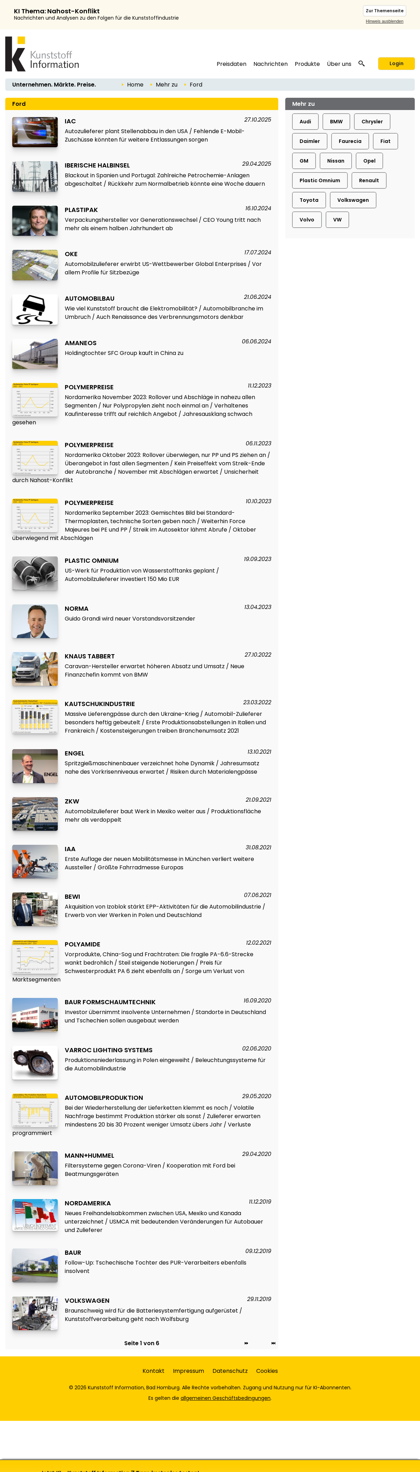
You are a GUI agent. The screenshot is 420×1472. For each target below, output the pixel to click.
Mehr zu (166, 85)
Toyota (309, 200)
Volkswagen (353, 200)
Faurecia (350, 141)
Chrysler (372, 121)
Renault (369, 180)
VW (337, 219)
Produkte (307, 64)
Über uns (339, 64)
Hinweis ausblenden (384, 21)
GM (304, 160)
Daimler (310, 141)
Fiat (385, 141)
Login (397, 63)
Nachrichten (270, 64)
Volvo (307, 219)
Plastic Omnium (320, 180)
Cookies (267, 1371)
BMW (336, 121)
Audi (305, 121)
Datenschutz (230, 1371)
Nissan (335, 160)
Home (135, 85)
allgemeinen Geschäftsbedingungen (226, 1398)
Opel (369, 160)
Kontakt (153, 1371)
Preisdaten (231, 64)
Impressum (188, 1371)
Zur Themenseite (385, 11)
